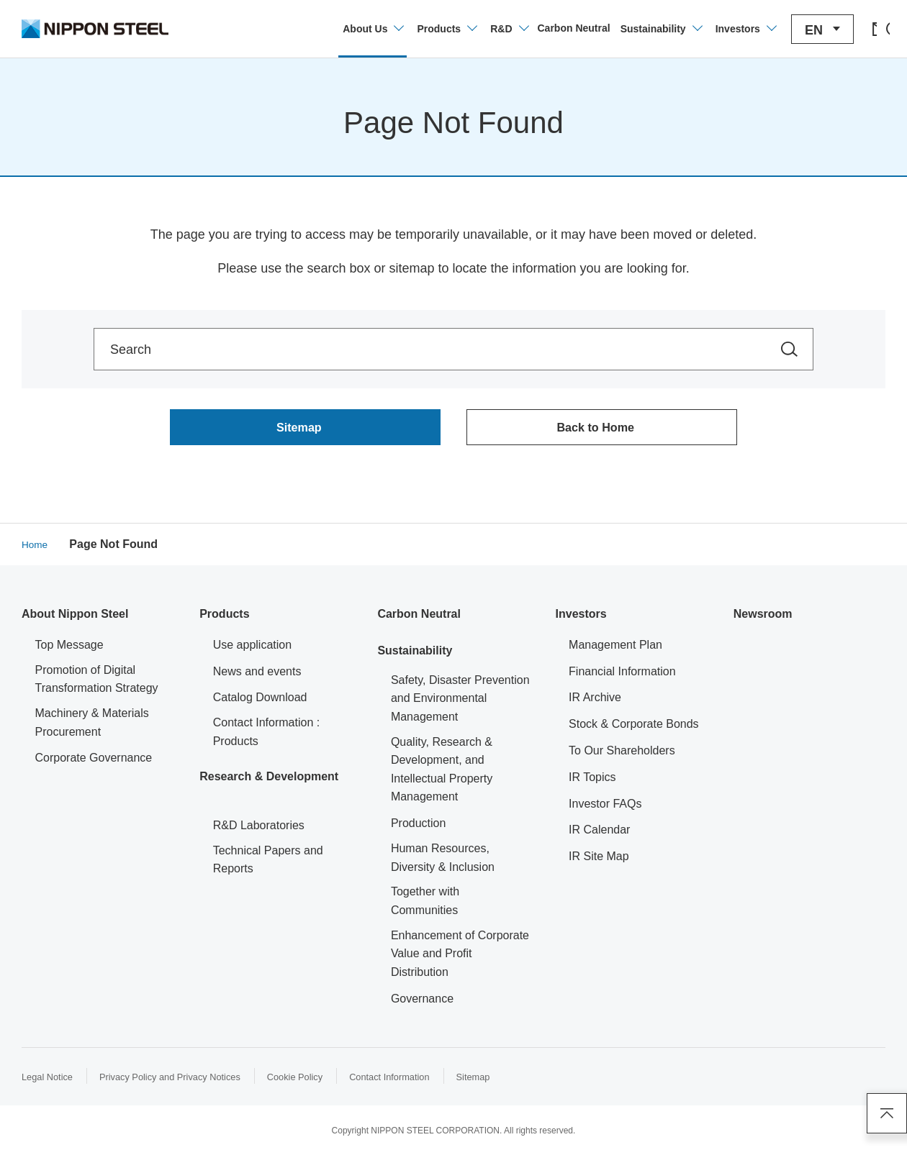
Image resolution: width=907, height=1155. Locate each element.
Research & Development (268, 780)
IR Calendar (599, 834)
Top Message (69, 648)
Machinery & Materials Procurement (92, 726)
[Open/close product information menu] (404, 29)
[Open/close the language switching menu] (780, 29)
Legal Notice (50, 1080)
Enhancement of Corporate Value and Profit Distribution (460, 957)
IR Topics (592, 781)
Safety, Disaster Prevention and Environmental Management (460, 701)
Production (418, 827)
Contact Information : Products (266, 736)
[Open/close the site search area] (873, 29)
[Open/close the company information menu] (330, 29)
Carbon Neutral (419, 618)
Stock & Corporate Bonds (634, 728)
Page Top (882, 1108)
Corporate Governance (94, 762)
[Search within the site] (789, 349)
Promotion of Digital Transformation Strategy (96, 682)
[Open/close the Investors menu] (703, 29)
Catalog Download (260, 701)
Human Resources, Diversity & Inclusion (443, 861)
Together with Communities (425, 905)
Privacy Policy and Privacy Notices (181, 1080)
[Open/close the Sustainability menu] (618, 29)
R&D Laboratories (258, 829)
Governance (422, 1002)
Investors (581, 618)
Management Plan (615, 648)
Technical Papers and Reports (268, 863)
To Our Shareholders (622, 755)
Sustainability (414, 654)
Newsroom (763, 618)
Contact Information (417, 1080)
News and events (257, 675)
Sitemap (506, 1080)
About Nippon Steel (75, 618)
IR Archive (595, 701)
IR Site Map (599, 860)
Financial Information (622, 675)
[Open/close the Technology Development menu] (466, 29)
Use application (252, 648)
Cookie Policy (316, 1080)
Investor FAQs (605, 807)
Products (224, 618)
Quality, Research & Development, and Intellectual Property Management (441, 773)
